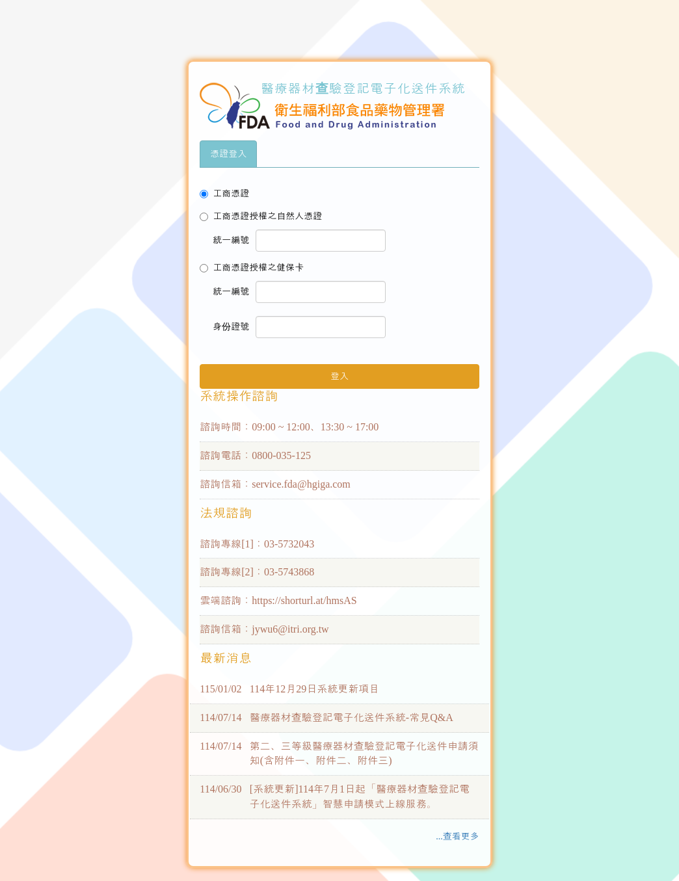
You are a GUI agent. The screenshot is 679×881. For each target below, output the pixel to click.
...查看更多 (457, 836)
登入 (339, 376)
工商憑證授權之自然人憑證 (261, 216)
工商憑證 (224, 193)
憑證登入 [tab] (228, 154)
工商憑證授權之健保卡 (252, 267)
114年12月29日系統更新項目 (314, 688)
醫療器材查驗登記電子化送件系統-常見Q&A (351, 717)
